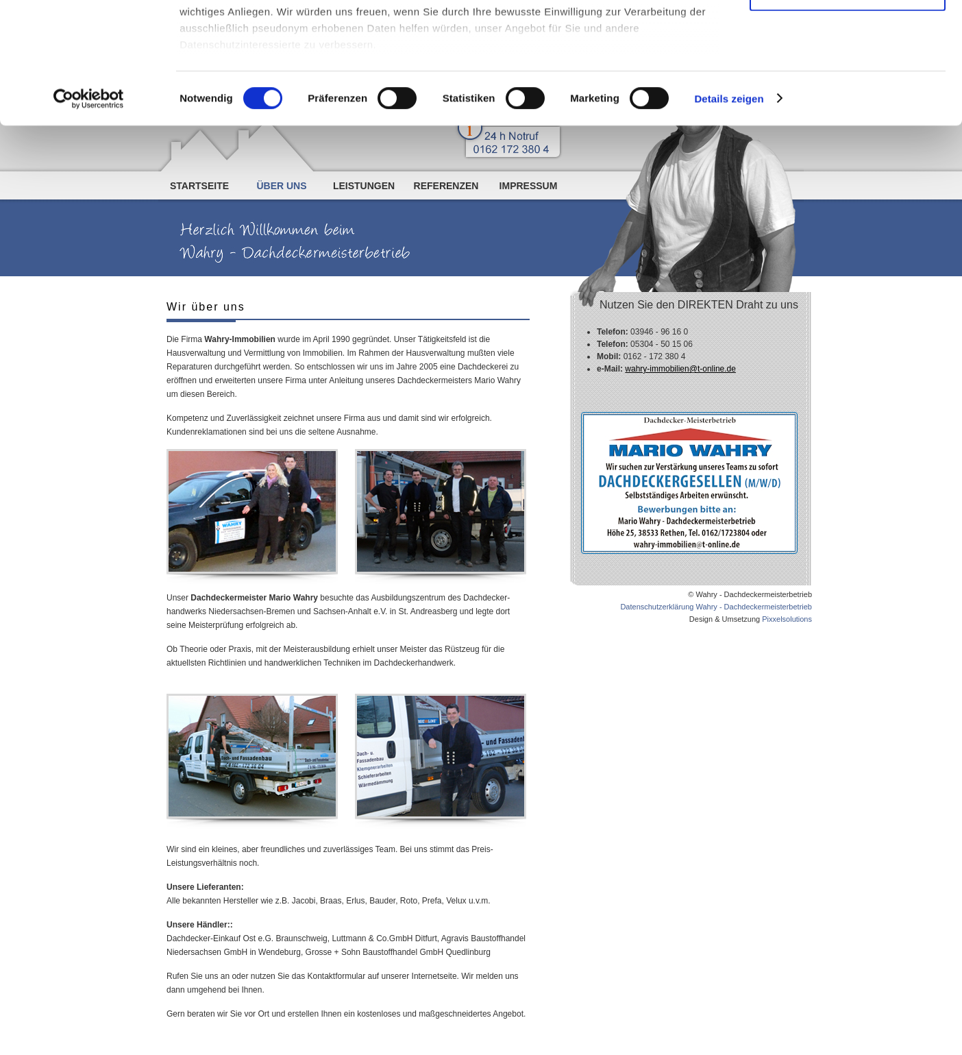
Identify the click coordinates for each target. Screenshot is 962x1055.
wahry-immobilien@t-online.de (680, 369)
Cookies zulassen (847, 34)
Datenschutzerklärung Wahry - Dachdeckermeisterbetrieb (716, 607)
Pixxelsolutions (787, 619)
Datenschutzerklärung (439, 82)
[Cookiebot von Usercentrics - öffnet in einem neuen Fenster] (89, 219)
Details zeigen (728, 219)
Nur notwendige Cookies (847, 114)
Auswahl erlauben (847, 74)
